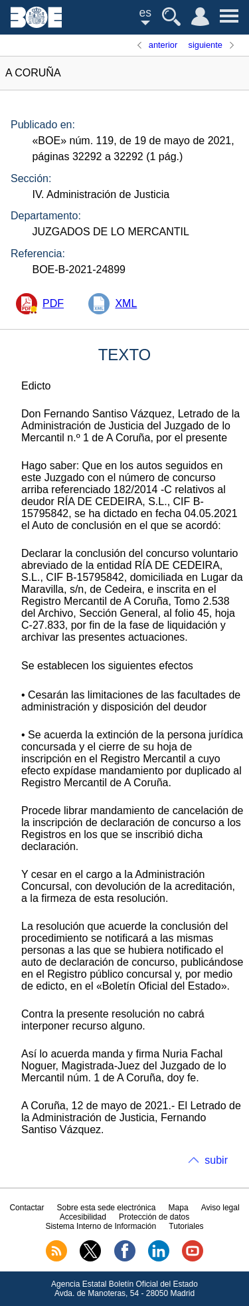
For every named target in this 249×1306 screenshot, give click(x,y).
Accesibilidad (83, 1217)
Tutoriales (186, 1226)
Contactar (26, 1207)
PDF (53, 303)
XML (126, 303)
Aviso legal (220, 1207)
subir (216, 1160)
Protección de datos (154, 1217)
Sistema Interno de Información (100, 1226)
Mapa (179, 1207)
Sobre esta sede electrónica (106, 1207)
